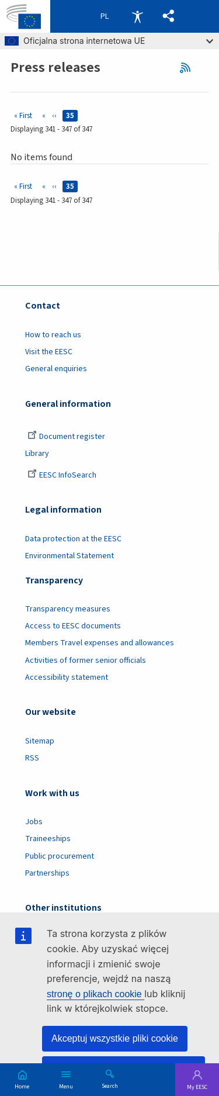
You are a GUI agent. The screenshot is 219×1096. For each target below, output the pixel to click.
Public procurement (59, 856)
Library (37, 453)
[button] (168, 16)
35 (72, 115)
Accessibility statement (66, 677)
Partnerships (47, 873)
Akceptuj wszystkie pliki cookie (114, 1038)
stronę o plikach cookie (95, 994)
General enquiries (56, 369)
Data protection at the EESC (73, 539)
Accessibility (137, 16)
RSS (188, 68)
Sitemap (39, 741)
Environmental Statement (69, 556)
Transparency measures (67, 609)
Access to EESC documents (73, 626)
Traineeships (48, 839)
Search (110, 1085)
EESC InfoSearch (61, 475)
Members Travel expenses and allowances (99, 643)
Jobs (34, 822)
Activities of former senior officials (85, 660)
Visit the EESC (48, 352)
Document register (66, 436)
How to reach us (53, 335)
